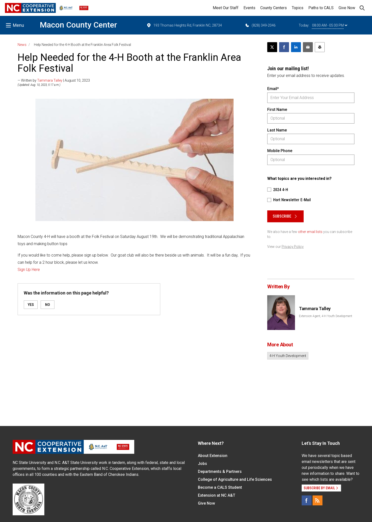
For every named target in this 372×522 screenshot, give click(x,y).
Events (249, 7)
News (22, 45)
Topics (297, 7)
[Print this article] (320, 47)
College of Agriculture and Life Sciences (235, 479)
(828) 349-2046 (260, 25)
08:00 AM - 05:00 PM (329, 25)
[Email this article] (308, 47)
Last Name (277, 130)
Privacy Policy (293, 247)
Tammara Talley (49, 80)
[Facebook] (307, 500)
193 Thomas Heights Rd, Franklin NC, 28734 (184, 25)
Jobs (202, 463)
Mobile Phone (279, 150)
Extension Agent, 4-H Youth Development (325, 316)
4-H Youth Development (287, 356)
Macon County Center (78, 25)
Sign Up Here (29, 269)
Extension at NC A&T (216, 495)
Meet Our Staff (226, 7)
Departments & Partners (220, 471)
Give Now (347, 7)
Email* (273, 88)
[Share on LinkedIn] (296, 47)
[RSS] (317, 500)
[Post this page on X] (272, 47)
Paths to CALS (321, 7)
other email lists (310, 232)
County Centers (273, 7)
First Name (277, 109)
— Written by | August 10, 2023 (54, 80)
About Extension (212, 455)
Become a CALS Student (220, 487)
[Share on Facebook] (284, 47)
